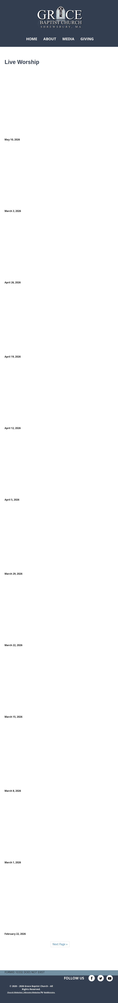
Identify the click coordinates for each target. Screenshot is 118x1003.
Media (68, 38)
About (49, 38)
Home (31, 38)
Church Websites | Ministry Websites (24, 992)
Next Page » (60, 944)
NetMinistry (49, 992)
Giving (87, 38)
